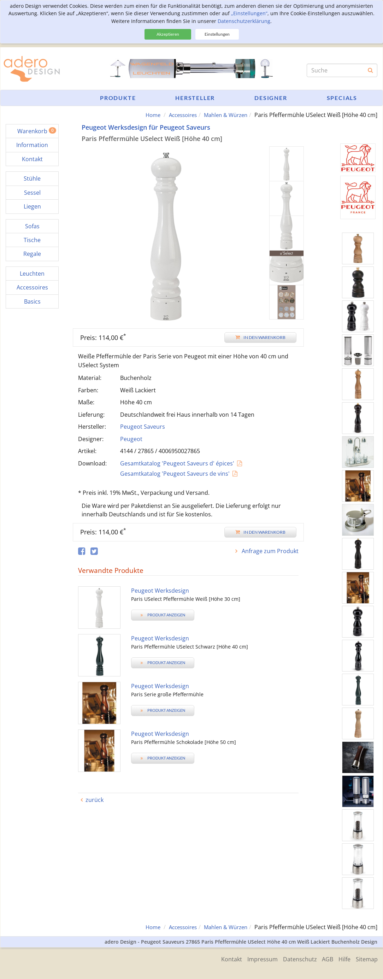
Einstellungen (217, 34)
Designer (270, 97)
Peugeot (131, 438)
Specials (342, 97)
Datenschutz (294, 958)
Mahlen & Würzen (223, 115)
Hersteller (195, 97)
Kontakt (222, 958)
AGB (324, 958)
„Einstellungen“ (249, 13)
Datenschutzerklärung (244, 21)
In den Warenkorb (260, 337)
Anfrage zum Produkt (269, 551)
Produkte (118, 97)
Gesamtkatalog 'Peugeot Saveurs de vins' (175, 473)
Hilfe (343, 958)
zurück (95, 799)
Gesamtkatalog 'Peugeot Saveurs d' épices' (177, 463)
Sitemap (367, 958)
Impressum (255, 958)
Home (144, 115)
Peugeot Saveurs (142, 426)
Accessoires (177, 115)
